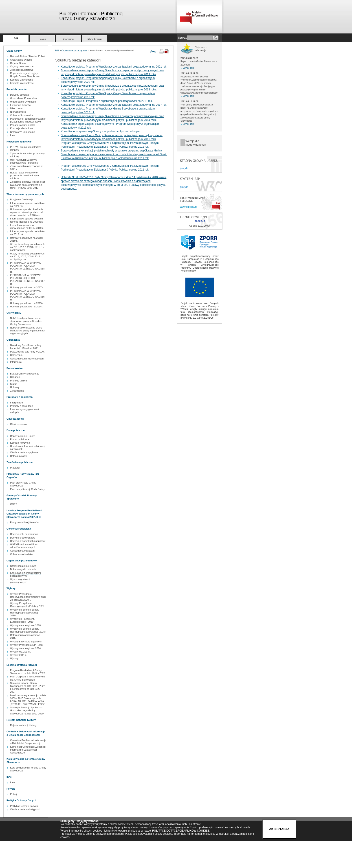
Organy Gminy (18, 63)
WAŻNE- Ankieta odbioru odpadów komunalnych (23, 546)
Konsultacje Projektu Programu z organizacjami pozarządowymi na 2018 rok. (107, 101)
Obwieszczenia (18, 424)
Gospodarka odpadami (22, 550)
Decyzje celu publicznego (24, 534)
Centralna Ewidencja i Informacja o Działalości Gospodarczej (28, 742)
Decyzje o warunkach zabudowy (27, 541)
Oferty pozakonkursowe (23, 566)
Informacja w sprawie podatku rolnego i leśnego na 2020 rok (26, 220)
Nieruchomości (18, 111)
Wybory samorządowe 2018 (25, 625)
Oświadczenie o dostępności (25, 809)
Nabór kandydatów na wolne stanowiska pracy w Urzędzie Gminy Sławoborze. (26, 321)
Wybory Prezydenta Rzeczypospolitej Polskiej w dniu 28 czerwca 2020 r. (28, 597)
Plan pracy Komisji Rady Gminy (27, 489)
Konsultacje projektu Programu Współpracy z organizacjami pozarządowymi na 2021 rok (113, 66)
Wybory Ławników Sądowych (26, 641)
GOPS (13, 504)
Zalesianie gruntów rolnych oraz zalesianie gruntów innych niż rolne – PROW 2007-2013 (27, 184)
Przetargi (15, 467)
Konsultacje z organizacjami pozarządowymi (25, 574)
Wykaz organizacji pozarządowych (20, 580)
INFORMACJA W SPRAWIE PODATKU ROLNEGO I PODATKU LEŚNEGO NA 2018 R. (27, 267)
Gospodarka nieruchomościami (27, 358)
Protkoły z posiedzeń (21, 406)
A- (155, 51)
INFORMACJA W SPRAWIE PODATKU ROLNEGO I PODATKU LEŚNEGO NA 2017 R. (27, 279)
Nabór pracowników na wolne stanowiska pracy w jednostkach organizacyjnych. (27, 330)
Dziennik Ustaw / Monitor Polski (27, 56)
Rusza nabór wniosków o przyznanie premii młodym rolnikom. (24, 175)
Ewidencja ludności (20, 105)
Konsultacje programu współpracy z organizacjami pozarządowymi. (101, 131)
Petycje (14, 794)
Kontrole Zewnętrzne (21, 79)
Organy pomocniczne (21, 66)
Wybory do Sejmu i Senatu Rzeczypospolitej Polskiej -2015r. (28, 630)
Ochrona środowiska (21, 554)
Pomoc (42, 38)
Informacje (16, 362)
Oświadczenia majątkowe (24, 452)
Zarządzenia (17, 390)
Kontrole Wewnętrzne (22, 83)
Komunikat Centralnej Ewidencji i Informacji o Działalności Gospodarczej (28, 749)
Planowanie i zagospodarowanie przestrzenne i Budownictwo (28, 120)
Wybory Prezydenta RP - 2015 (26, 645)
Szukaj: (182, 37)
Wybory (14, 658)
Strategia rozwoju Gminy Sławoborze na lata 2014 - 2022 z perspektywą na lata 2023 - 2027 (27, 687)
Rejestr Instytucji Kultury (23, 725)
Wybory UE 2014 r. (20, 651)
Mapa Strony (95, 38)
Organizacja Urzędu (21, 59)
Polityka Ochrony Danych (24, 806)
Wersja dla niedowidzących (195, 142)
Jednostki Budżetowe (21, 69)
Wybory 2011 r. (18, 655)
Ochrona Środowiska (21, 115)
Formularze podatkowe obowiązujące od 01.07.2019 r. (27, 226)
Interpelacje (16, 402)
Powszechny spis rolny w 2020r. (27, 351)
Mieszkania (16, 108)
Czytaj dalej (188, 68)
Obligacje (15, 377)
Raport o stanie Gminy (22, 436)
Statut (13, 384)
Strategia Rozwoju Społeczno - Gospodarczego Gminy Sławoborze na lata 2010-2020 (27, 710)
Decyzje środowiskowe (22, 537)
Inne (12, 135)
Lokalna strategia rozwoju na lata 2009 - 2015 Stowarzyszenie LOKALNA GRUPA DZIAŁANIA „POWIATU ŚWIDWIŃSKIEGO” (28, 700)
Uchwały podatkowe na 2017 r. (27, 287)
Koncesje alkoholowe (21, 128)
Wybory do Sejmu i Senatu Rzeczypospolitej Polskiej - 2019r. (24, 612)
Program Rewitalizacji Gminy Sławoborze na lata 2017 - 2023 (27, 672)
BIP (16, 38)
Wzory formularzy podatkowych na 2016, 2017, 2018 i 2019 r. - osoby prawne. (27, 247)
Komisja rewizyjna (20, 442)
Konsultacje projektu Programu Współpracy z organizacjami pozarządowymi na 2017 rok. (114, 104)
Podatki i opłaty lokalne (22, 125)
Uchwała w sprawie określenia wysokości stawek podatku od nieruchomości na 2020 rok (26, 212)
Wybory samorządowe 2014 (25, 648)
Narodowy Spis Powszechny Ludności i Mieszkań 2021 (25, 347)
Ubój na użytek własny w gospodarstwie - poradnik (24, 161)
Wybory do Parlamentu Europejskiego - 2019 (22, 620)
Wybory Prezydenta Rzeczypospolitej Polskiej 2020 (27, 604)
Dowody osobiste (19, 94)
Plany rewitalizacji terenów (24, 522)
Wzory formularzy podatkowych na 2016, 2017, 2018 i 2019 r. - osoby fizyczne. (27, 256)
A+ (152, 51)
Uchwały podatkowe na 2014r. (26, 306)
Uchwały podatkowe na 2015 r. (27, 303)
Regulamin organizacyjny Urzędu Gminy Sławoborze (25, 74)
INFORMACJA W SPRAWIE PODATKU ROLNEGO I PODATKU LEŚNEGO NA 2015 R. (27, 295)
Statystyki (68, 38)
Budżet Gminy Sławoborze (24, 373)
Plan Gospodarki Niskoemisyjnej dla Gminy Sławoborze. (28, 678)
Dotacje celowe (18, 456)
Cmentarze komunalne (22, 132)
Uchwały (15, 387)
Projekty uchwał (18, 380)
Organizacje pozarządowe (74, 50)
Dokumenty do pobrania (23, 569)
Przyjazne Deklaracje (21, 199)
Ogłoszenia (16, 355)
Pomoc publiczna (19, 439)
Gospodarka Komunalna (23, 98)
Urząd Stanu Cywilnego (23, 101)
